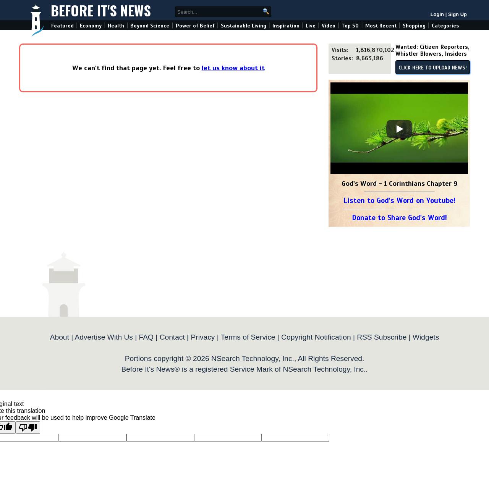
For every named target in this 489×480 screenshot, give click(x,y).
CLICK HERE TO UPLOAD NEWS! (432, 68)
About (59, 337)
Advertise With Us (103, 337)
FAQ (146, 337)
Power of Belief (195, 26)
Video (328, 26)
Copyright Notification (316, 337)
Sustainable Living (243, 26)
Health (116, 26)
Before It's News (101, 10)
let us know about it (233, 68)
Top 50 (350, 26)
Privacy (203, 337)
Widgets (426, 337)
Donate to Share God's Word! (399, 217)
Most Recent (381, 26)
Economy (91, 26)
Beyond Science (149, 26)
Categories (445, 26)
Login (437, 14)
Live (311, 26)
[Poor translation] (28, 427)
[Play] (399, 129)
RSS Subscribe (381, 337)
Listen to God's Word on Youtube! (399, 200)
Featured (62, 26)
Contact (172, 337)
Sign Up (457, 14)
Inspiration (286, 26)
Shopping (414, 26)
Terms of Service (248, 337)
